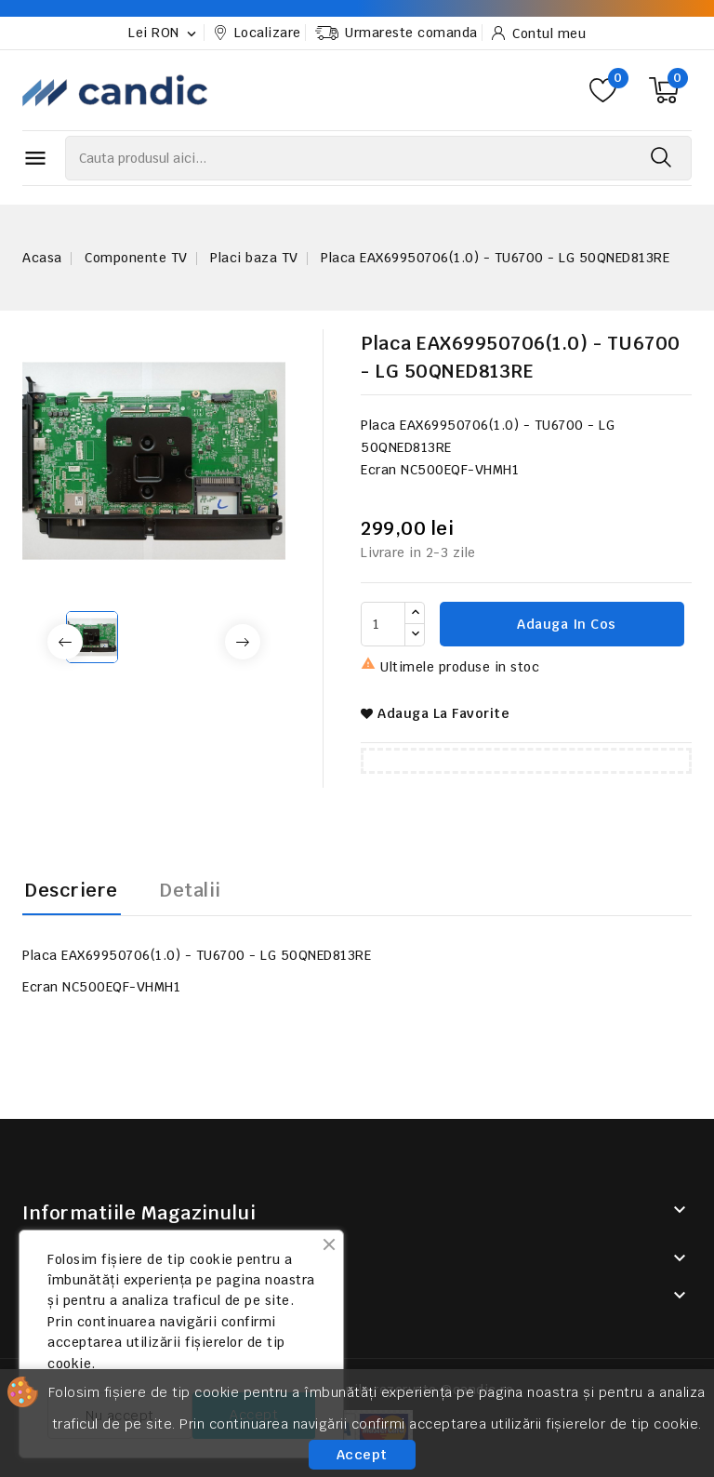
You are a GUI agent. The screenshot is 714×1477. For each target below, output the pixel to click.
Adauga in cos (564, 624)
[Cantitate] (383, 624)
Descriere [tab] (71, 890)
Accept (362, 1454)
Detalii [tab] (190, 890)
